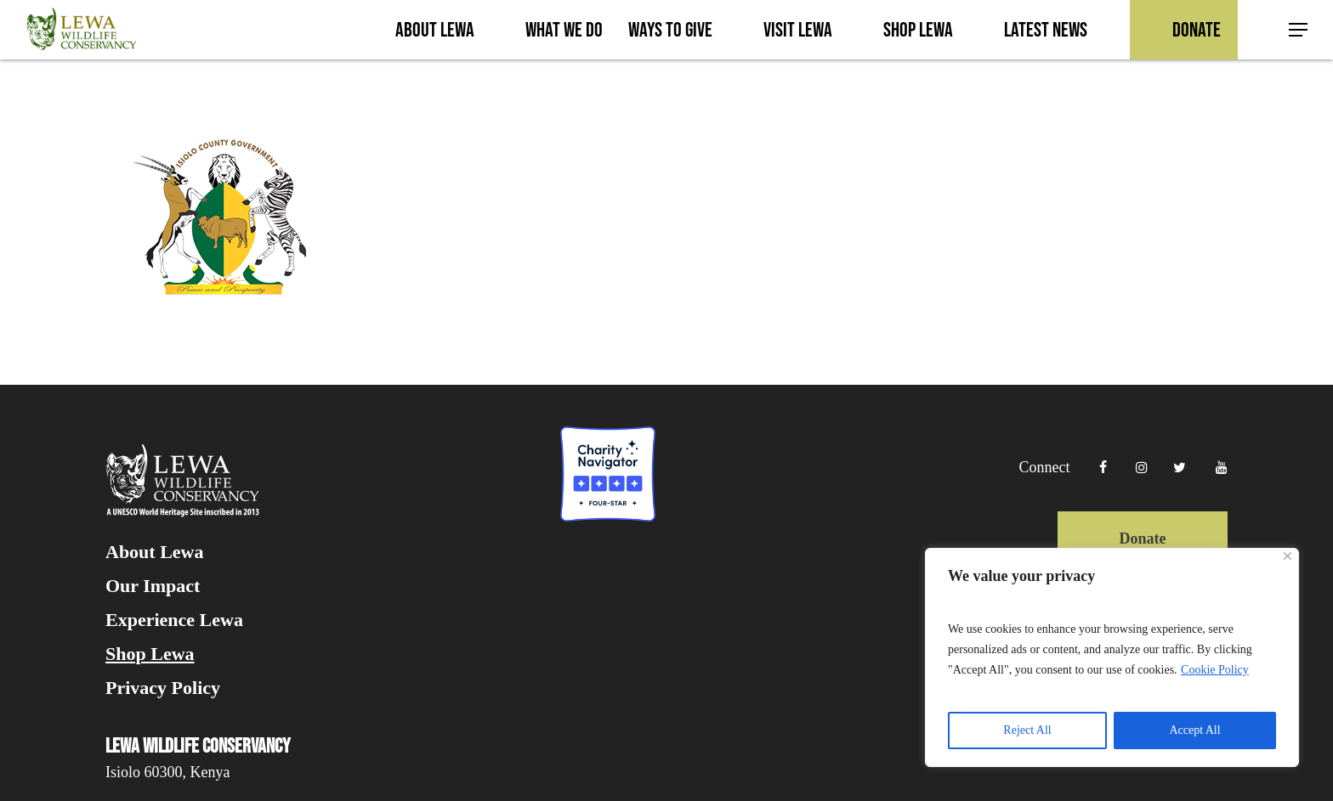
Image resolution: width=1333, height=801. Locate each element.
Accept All (1194, 730)
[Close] (1287, 556)
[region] (1112, 657)
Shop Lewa (150, 654)
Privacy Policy (162, 688)
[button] (1299, 30)
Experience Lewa (174, 620)
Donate (1142, 538)
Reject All (1027, 730)
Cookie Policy (1215, 669)
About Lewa (154, 552)
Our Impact (152, 586)
